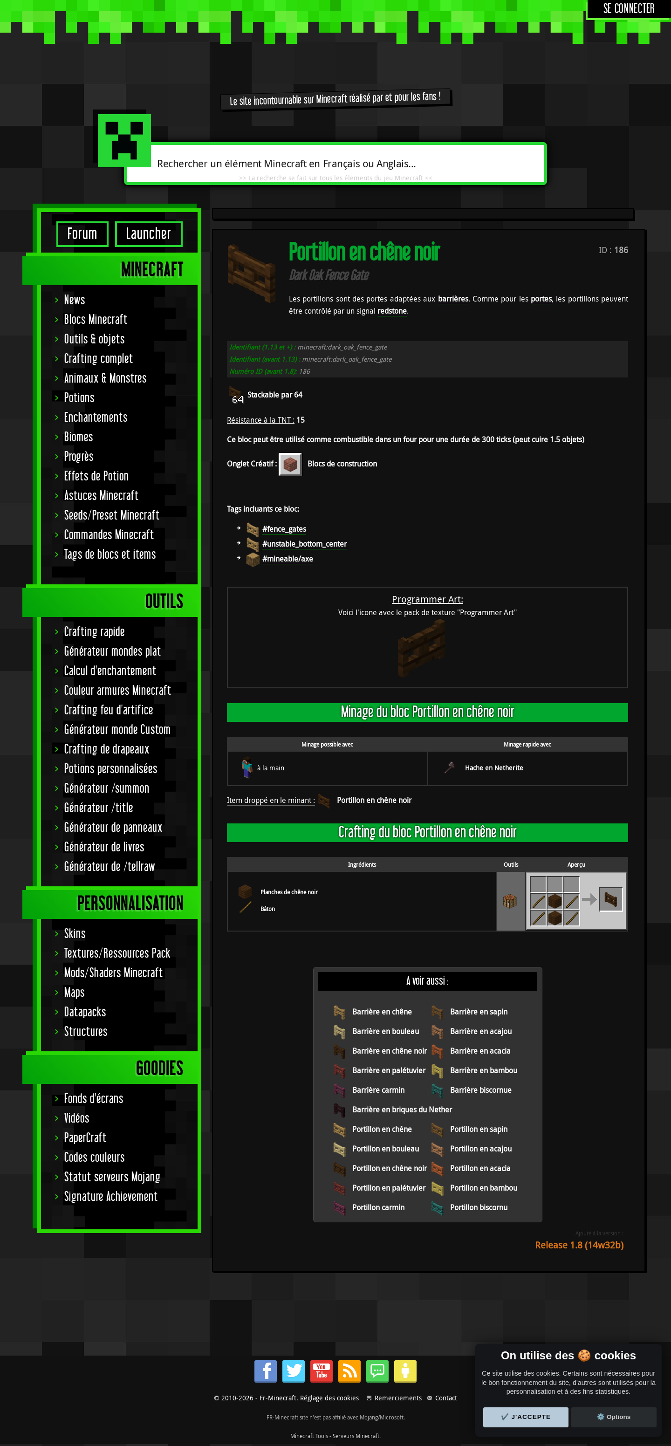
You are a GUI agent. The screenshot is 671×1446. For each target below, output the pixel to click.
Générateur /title (98, 808)
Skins (75, 934)
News (74, 300)
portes (541, 299)
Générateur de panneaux (113, 828)
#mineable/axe (287, 559)
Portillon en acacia (480, 1168)
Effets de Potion (96, 476)
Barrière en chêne (382, 1012)
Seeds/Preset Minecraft (112, 515)
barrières (453, 299)
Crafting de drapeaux (107, 749)
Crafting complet (98, 359)
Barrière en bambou (483, 1070)
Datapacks (85, 1012)
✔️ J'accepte (526, 1416)
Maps (74, 993)
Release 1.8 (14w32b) (579, 1245)
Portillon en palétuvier (388, 1188)
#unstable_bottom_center (304, 544)
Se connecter (629, 9)
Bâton (267, 908)
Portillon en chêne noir (374, 800)
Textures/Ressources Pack (117, 953)
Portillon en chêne (382, 1129)
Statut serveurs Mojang (112, 1177)
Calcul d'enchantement (110, 671)
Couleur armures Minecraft (117, 691)
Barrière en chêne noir (389, 1051)
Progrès (79, 457)
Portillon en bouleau (385, 1149)
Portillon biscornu (478, 1207)
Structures (86, 1032)
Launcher (148, 234)
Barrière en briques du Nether (402, 1109)
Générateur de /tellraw (109, 867)
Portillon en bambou (483, 1188)
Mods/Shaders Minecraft (113, 973)
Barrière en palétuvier (388, 1070)
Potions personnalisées (110, 769)
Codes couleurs (94, 1158)
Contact (446, 1397)
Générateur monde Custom (117, 730)
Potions (79, 398)
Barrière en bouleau (385, 1031)
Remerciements (398, 1397)
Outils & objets (94, 339)
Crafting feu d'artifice (108, 710)
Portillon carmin (378, 1207)
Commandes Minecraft (109, 535)
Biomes (78, 437)
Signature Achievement (111, 1197)
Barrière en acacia (480, 1051)
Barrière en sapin (478, 1012)
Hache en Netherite (494, 767)
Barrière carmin (378, 1090)
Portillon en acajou (481, 1149)
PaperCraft (85, 1138)
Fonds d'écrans (93, 1099)
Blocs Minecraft (96, 320)
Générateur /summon (107, 788)
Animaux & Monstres (105, 378)
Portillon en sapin (478, 1129)
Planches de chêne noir (289, 892)
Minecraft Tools (309, 1435)
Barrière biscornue (481, 1090)
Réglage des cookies (329, 1397)
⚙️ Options (613, 1416)
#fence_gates (284, 529)
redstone (392, 311)
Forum (82, 234)
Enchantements (96, 418)
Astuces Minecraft (101, 496)
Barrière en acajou (481, 1031)
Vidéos (76, 1118)
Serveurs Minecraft (356, 1435)
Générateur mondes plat (112, 651)
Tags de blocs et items (110, 555)
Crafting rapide (94, 632)
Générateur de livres (104, 847)
